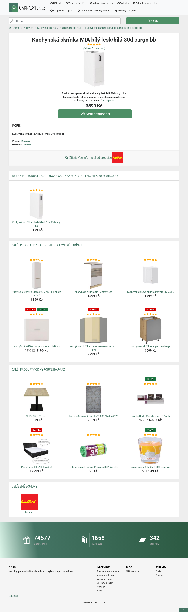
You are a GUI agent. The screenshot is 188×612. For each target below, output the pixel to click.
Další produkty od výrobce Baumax (38, 369)
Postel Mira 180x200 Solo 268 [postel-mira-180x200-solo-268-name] (36, 467)
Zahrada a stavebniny (145, 3)
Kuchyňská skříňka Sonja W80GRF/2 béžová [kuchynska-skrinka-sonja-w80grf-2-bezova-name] (37, 346)
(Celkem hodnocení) (94, 48)
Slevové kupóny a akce (108, 571)
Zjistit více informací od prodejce (94, 157)
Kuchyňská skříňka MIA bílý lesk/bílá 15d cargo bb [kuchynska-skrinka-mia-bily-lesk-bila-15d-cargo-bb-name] (36, 224)
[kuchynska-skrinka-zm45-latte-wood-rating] (93, 260)
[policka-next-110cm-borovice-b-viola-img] (150, 399)
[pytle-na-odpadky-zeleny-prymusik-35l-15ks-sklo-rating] (93, 435)
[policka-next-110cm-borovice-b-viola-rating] (150, 384)
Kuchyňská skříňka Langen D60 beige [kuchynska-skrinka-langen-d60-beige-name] (150, 346)
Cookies (159, 575)
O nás (158, 571)
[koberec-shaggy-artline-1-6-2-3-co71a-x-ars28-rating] (93, 384)
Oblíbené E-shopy (24, 486)
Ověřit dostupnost (95, 113)
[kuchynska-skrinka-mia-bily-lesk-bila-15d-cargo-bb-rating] (37, 190)
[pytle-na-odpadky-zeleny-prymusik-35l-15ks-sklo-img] (93, 450)
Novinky (101, 587)
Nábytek (56, 3)
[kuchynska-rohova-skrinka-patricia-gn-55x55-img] (150, 275)
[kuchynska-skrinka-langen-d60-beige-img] (150, 330)
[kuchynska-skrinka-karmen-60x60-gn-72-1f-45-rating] (93, 314)
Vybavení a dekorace (101, 3)
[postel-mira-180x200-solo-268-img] (37, 450)
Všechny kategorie (125, 10)
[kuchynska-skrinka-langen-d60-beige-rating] (150, 314)
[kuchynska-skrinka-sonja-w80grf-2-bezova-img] (37, 330)
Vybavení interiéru (75, 3)
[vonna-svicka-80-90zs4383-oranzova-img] (150, 450)
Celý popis (108, 100)
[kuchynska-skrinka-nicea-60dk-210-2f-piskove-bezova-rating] (37, 260)
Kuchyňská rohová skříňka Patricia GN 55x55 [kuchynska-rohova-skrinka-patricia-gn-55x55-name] (150, 292)
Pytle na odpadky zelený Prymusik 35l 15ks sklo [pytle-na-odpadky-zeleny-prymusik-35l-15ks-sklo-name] (93, 467)
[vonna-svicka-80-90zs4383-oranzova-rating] (150, 435)
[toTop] (183, 610)
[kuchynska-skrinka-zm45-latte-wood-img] (93, 275)
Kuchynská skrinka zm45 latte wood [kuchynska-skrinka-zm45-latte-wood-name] (93, 292)
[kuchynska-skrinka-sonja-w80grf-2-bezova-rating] (37, 314)
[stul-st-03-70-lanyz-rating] (37, 384)
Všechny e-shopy (105, 583)
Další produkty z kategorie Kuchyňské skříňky (46, 245)
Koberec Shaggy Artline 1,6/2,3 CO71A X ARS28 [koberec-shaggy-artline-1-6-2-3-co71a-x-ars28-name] (93, 416)
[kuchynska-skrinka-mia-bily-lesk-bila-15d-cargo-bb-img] (37, 206)
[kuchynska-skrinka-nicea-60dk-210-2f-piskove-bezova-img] (37, 275)
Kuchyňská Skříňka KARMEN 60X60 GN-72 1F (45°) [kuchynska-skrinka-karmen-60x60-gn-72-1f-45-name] (93, 348)
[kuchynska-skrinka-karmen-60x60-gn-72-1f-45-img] (93, 330)
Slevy (99, 590)
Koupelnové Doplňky (62, 10)
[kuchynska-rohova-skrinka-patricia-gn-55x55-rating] (150, 260)
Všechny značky (105, 579)
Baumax (25, 141)
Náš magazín (133, 571)
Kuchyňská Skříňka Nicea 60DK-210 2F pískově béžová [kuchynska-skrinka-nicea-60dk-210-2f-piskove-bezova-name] (36, 294)
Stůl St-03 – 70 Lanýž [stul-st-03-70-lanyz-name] (37, 416)
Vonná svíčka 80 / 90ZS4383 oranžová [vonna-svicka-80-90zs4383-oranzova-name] (150, 467)
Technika (123, 3)
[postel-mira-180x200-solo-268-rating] (37, 435)
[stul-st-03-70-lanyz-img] (37, 399)
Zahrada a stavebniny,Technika (94, 10)
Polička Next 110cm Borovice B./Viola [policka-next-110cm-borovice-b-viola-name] (150, 416)
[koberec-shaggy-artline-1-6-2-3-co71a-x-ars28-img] (93, 399)
